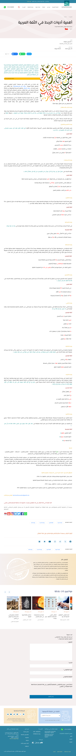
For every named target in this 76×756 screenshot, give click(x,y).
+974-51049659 (10, 7)
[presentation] (5, 592)
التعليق (70, 642)
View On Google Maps (14, 738)
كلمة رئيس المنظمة (25, 734)
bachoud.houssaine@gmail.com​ (21, 495)
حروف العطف (26, 88)
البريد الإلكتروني (67, 670)
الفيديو (70, 739)
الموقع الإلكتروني (67, 677)
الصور (71, 736)
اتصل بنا (23, 7)
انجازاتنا (27, 740)
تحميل (68, 29)
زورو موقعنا (29, 1)
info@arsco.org (36, 734)
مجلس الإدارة (26, 732)
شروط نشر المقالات (67, 751)
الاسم (70, 663)
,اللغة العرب (51, 523)
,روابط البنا (33, 523)
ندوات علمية (38, 7)
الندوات (70, 742)
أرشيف (54, 751)
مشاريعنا (27, 737)
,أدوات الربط (60, 523)
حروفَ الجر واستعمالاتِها (20, 86)
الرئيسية (70, 17)
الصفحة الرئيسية (55, 7)
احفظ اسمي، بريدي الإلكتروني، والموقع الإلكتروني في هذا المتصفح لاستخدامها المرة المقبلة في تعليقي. (51, 685)
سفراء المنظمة (30, 7)
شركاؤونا (27, 746)
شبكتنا (43, 7)
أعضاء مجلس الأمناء (25, 743)
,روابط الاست (42, 523)
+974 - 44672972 (36, 731)
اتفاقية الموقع (59, 751)
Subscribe (59, 715)
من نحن (48, 7)
